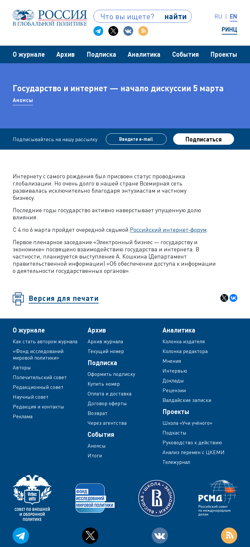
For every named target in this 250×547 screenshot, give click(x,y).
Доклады (173, 380)
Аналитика (144, 54)
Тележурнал (176, 462)
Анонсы (23, 100)
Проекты (223, 54)
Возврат (97, 413)
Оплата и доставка (110, 393)
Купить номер (104, 383)
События (185, 54)
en (233, 16)
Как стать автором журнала (45, 341)
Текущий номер (106, 351)
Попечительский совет (40, 377)
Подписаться (204, 139)
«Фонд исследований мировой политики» (38, 354)
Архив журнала (105, 341)
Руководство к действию (192, 442)
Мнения (171, 361)
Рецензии (174, 390)
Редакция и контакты (38, 406)
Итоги (95, 455)
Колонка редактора (185, 351)
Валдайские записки (186, 400)
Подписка (101, 54)
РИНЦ (229, 29)
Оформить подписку (111, 374)
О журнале (29, 54)
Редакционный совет (38, 387)
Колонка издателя (183, 341)
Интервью (174, 370)
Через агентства (107, 423)
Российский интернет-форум (168, 229)
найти (175, 16)
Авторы (22, 367)
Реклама (23, 416)
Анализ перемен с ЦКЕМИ (193, 452)
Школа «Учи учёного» (187, 423)
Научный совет (31, 396)
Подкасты (174, 432)
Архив (65, 54)
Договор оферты (107, 403)
